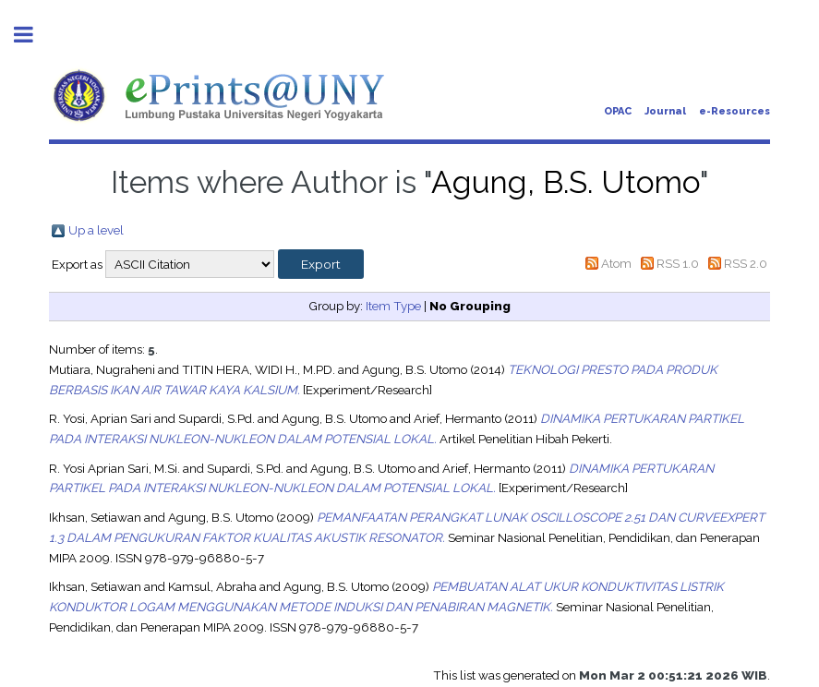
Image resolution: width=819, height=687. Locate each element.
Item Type (393, 305)
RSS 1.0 (677, 263)
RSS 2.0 (745, 263)
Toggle (33, 34)
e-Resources (734, 111)
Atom (616, 263)
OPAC (618, 111)
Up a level (96, 230)
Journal (665, 111)
